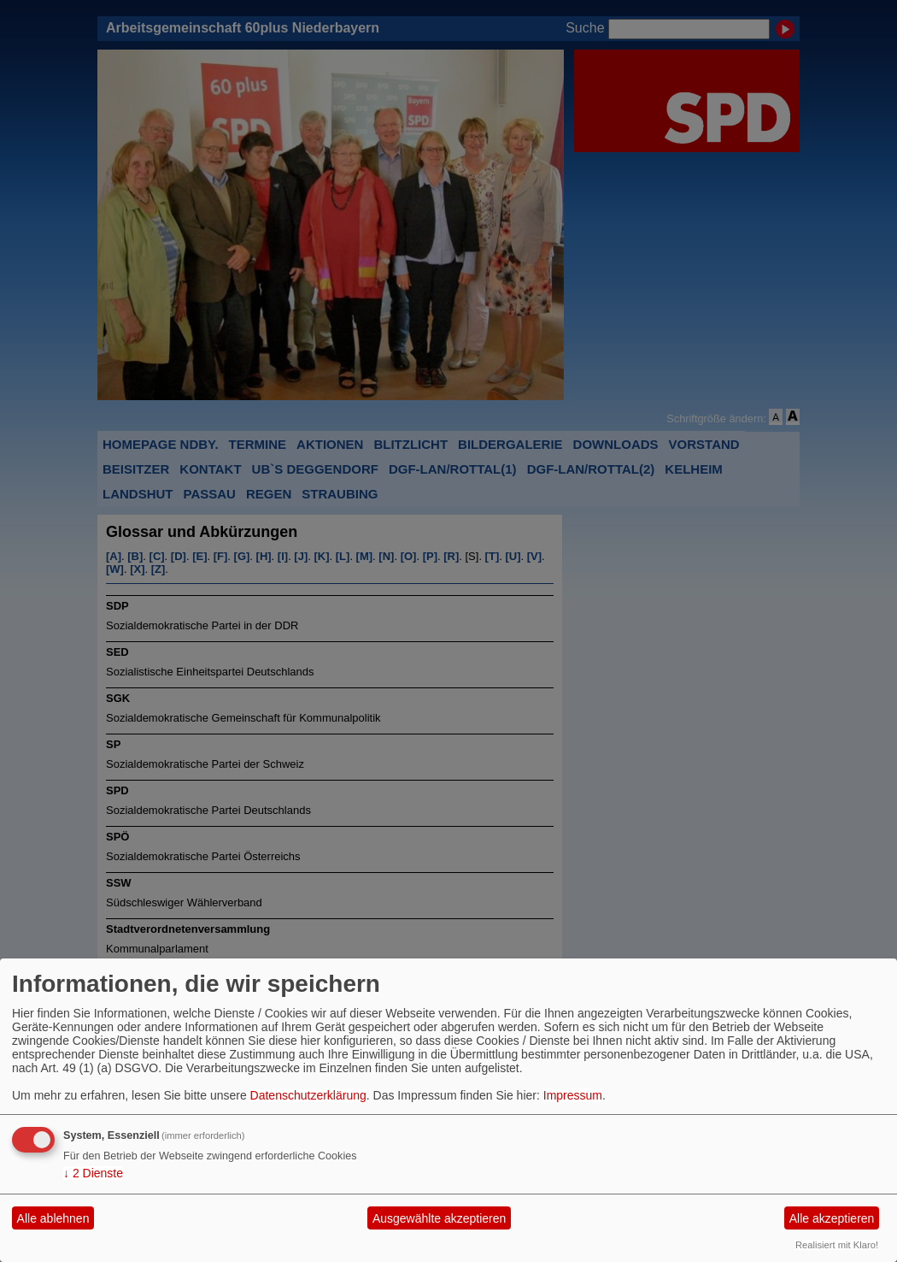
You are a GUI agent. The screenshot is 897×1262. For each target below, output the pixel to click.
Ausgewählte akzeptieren (439, 1218)
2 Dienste (93, 1173)
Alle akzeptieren (832, 1218)
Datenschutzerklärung (308, 1095)
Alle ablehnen (53, 1218)
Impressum (572, 1095)
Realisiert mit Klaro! (836, 1245)
